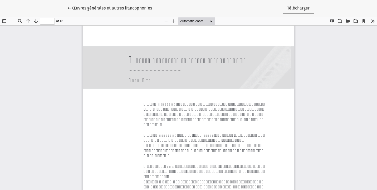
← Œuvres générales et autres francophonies (109, 8)
